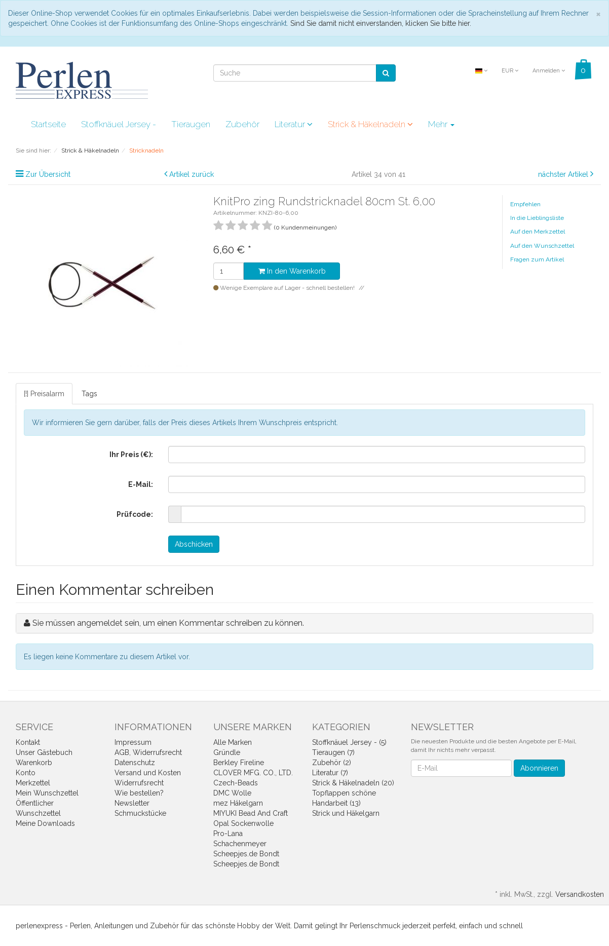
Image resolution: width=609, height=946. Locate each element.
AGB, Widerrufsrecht (148, 752)
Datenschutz (135, 763)
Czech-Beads (235, 783)
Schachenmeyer (240, 844)
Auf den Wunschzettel (542, 245)
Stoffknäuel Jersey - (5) (349, 742)
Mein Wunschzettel (47, 793)
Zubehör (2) (331, 763)
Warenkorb (34, 763)
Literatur (294, 124)
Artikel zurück (191, 174)
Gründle (226, 752)
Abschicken (194, 544)
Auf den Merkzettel (537, 231)
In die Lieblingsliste (537, 217)
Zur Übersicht (47, 174)
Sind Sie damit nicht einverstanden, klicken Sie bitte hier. (380, 23)
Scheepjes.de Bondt (246, 854)
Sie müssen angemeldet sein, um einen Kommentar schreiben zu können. (168, 623)
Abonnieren (539, 768)
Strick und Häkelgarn (345, 813)
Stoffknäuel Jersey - (118, 124)
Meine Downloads (45, 823)
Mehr (441, 124)
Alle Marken (232, 742)
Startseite (48, 124)
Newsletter (132, 803)
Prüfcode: (135, 514)
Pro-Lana (228, 833)
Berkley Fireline (238, 763)
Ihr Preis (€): (131, 454)
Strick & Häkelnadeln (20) (353, 783)
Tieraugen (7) (333, 752)
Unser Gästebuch (44, 752)
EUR (510, 70)
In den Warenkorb (292, 271)
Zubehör (242, 124)
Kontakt (28, 742)
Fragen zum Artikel (537, 259)
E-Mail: (140, 484)
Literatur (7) (330, 773)
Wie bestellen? (139, 793)
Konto (25, 773)
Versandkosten (579, 894)
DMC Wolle (232, 793)
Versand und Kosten (148, 773)
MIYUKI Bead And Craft (250, 813)
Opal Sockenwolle (243, 823)
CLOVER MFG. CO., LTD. (253, 773)
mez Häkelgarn (238, 803)
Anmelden (548, 70)
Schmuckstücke (140, 813)
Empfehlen (525, 204)
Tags (89, 394)
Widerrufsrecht (139, 783)
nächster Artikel (564, 174)
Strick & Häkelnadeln (370, 124)
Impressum (133, 742)
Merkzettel (33, 783)
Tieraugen (190, 124)
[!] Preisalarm (44, 394)
